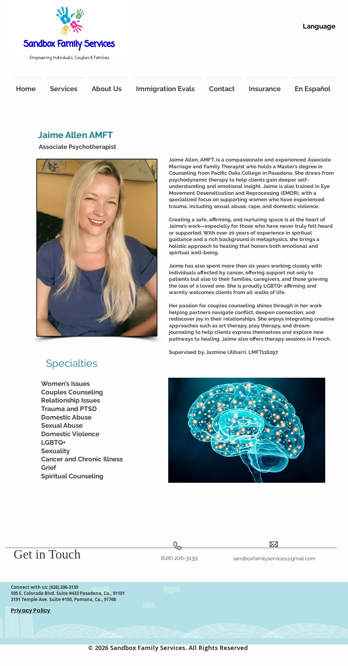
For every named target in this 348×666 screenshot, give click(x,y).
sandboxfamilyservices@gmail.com (274, 559)
